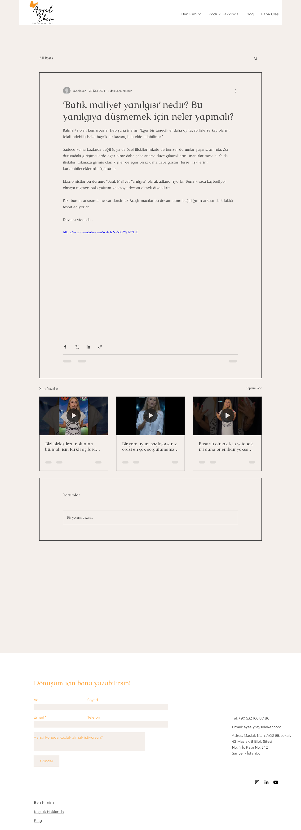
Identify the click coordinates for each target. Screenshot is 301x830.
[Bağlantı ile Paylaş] (100, 346)
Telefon (93, 717)
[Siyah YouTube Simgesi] (276, 782)
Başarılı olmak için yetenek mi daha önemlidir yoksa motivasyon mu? (226, 446)
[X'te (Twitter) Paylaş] (77, 346)
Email (39, 717)
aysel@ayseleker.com (262, 727)
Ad (36, 700)
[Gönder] (46, 761)
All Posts (46, 58)
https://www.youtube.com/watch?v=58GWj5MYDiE (100, 232)
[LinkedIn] (266, 782)
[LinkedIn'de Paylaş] (88, 346)
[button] (255, 58)
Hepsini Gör (253, 388)
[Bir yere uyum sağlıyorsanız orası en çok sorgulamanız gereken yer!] (150, 416)
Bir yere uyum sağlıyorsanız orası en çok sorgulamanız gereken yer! (149, 446)
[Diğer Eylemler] (235, 90)
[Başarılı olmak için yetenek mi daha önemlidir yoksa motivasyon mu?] (227, 416)
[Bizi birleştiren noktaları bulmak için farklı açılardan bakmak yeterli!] (74, 416)
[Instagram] (257, 782)
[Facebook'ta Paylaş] (65, 346)
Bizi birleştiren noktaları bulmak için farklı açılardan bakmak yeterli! (73, 446)
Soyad (92, 700)
